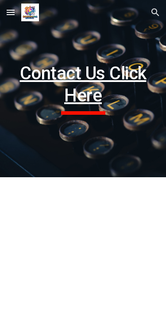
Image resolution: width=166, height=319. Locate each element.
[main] (83, 89)
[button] (10, 12)
